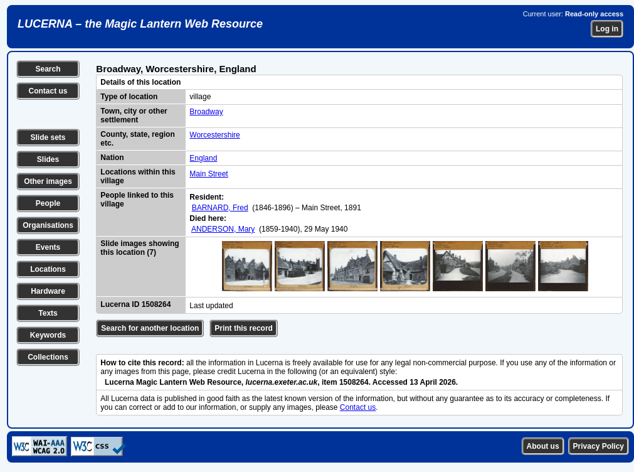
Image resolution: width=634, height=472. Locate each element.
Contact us (47, 91)
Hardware (48, 291)
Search (47, 69)
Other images (48, 181)
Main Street (208, 173)
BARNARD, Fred (220, 207)
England (203, 158)
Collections (48, 357)
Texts (47, 313)
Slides (48, 159)
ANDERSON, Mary (223, 229)
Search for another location (150, 328)
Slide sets (47, 137)
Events (48, 247)
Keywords (48, 335)
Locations (48, 269)
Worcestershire (214, 135)
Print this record (243, 328)
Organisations (48, 225)
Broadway (206, 111)
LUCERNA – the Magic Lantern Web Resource (140, 24)
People (48, 203)
